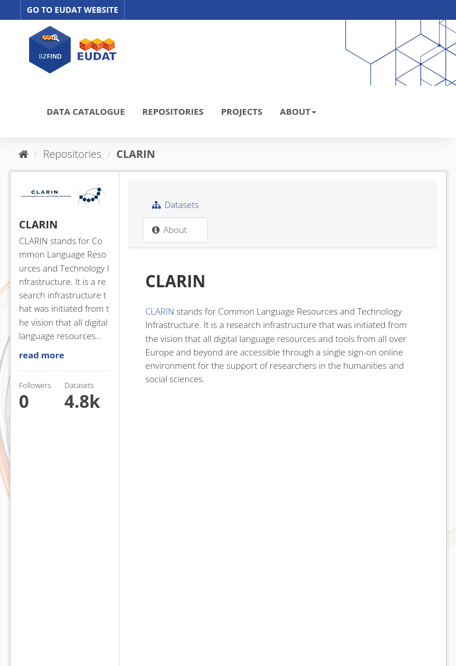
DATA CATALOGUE (86, 111)
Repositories (72, 154)
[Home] (24, 154)
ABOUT (298, 111)
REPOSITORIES (172, 111)
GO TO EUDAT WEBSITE (72, 9)
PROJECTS (241, 111)
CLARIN (135, 154)
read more (42, 355)
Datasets (175, 204)
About (170, 229)
